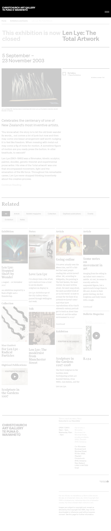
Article (60, 231)
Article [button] (16, 213)
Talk (31, 308)
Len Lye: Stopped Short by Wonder (8, 272)
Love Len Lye (38, 274)
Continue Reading (11, 184)
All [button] (6, 213)
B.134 (87, 358)
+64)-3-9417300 (81, 465)
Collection (7, 303)
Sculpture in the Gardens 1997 (10, 393)
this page (72, 514)
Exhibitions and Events (19, 21)
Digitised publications (14, 365)
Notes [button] (22, 219)
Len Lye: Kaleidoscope (38, 292)
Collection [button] (52, 213)
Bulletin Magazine (93, 314)
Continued (60, 324)
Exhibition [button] (9, 219)
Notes (32, 231)
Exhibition (8, 231)
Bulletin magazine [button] (33, 213)
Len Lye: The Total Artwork (42, 21)
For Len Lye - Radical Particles (11, 350)
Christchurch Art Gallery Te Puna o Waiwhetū (18, 9)
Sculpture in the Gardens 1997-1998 (65, 362)
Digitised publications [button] (72, 213)
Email (77, 468)
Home (4, 21)
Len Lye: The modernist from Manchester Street (38, 356)
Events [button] (90, 213)
